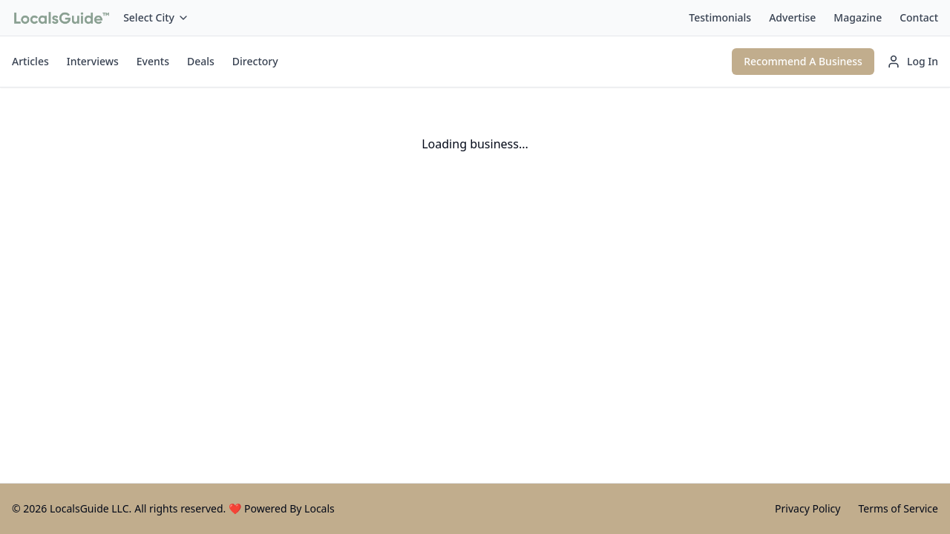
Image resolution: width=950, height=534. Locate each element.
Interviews (93, 61)
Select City (156, 17)
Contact (919, 17)
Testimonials (720, 17)
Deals (200, 61)
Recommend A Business (803, 61)
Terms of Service (898, 508)
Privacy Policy (807, 508)
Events (153, 61)
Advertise (792, 17)
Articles (30, 61)
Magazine (857, 17)
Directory (255, 61)
